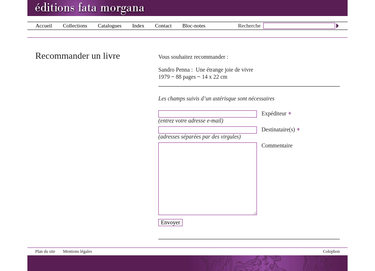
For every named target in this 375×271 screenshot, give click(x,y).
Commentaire (277, 145)
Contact (163, 25)
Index (138, 25)
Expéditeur (277, 113)
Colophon (331, 251)
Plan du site (45, 251)
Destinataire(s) (281, 129)
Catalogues (110, 25)
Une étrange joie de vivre (224, 70)
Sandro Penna (174, 70)
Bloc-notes (193, 25)
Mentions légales (77, 251)
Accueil (44, 25)
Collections (75, 25)
